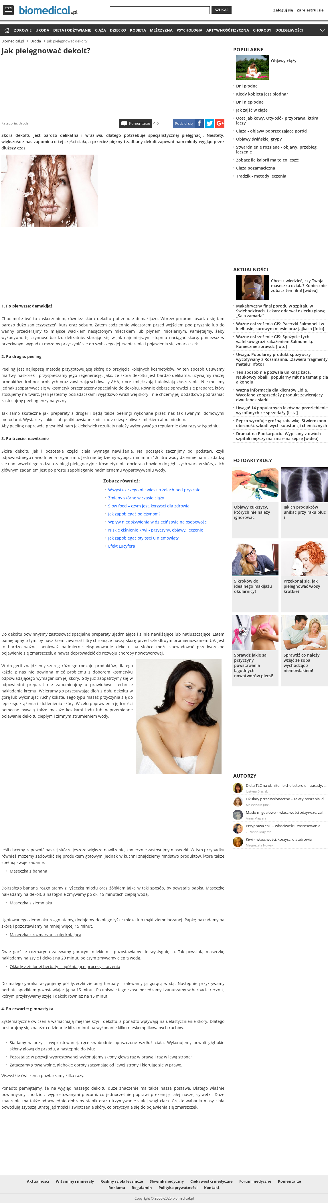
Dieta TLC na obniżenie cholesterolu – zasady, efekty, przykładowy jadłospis (286, 785)
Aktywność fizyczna (227, 30)
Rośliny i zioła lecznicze (121, 1181)
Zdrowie (22, 30)
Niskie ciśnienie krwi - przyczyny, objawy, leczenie (155, 530)
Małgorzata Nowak (259, 845)
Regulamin (142, 1187)
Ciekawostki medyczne (211, 1181)
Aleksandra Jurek (258, 805)
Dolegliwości (289, 30)
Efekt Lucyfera (121, 546)
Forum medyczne (255, 1181)
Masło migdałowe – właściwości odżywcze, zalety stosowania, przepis (286, 812)
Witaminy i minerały (75, 1181)
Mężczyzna (161, 30)
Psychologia (189, 30)
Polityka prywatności (178, 1187)
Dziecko (118, 30)
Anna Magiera (256, 818)
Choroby (262, 30)
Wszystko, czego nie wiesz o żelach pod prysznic (154, 490)
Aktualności (38, 1181)
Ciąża (100, 30)
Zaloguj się (283, 10)
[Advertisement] (113, 85)
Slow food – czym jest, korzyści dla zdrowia (148, 506)
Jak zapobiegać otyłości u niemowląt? (143, 538)
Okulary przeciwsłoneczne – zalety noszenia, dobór (286, 798)
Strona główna (6, 30)
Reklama (116, 1187)
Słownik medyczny (167, 1181)
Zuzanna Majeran (258, 832)
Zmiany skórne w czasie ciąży (136, 498)
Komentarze (139, 123)
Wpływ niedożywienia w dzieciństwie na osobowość (157, 522)
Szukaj (221, 10)
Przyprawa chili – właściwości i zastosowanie (283, 825)
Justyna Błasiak (257, 791)
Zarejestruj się (310, 10)
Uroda (42, 30)
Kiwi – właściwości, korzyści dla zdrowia (279, 839)
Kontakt (212, 1187)
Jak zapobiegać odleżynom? (134, 514)
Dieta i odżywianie (72, 30)
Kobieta (138, 30)
